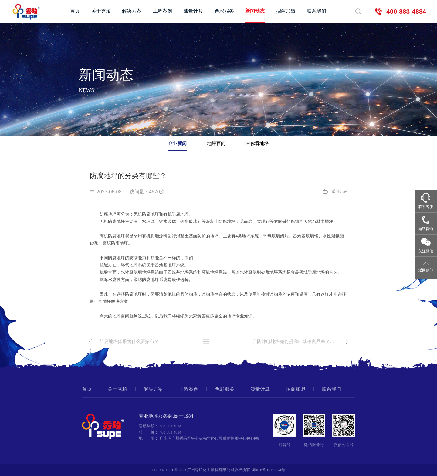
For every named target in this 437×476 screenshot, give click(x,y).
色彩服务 (224, 11)
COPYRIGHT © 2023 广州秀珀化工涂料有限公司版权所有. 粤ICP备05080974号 (218, 470)
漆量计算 (193, 11)
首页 (75, 11)
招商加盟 (286, 11)
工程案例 (162, 11)
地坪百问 (216, 143)
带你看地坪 (257, 143)
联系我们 (316, 11)
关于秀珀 (101, 11)
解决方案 (131, 11)
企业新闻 (177, 143)
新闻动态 (255, 11)
